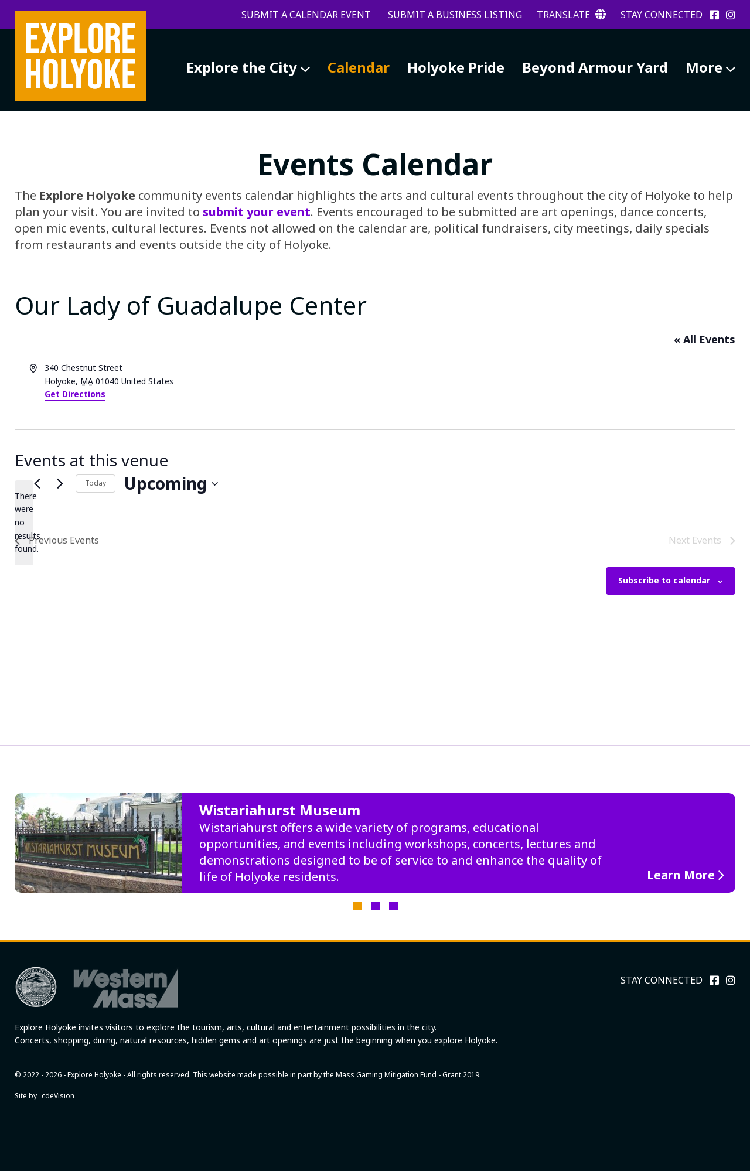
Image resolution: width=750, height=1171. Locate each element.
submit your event (257, 212)
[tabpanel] (375, 843)
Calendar (359, 67)
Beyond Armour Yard (595, 67)
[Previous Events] (37, 484)
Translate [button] (571, 14)
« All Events (704, 339)
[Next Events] (60, 484)
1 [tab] (357, 906)
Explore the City (241, 67)
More (704, 67)
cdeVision (58, 1096)
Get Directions (75, 394)
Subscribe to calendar (664, 580)
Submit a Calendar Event (306, 14)
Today (95, 483)
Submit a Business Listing (455, 14)
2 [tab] (375, 906)
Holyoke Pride (455, 67)
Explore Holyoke (80, 56)
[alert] (24, 522)
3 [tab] (393, 906)
